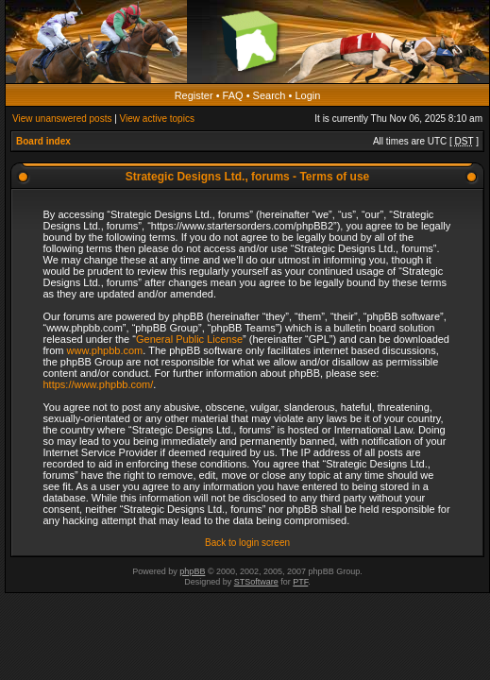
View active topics (157, 118)
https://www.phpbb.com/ (98, 384)
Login (307, 95)
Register (194, 95)
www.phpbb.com (105, 350)
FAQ (233, 95)
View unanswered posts (61, 118)
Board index (43, 141)
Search (269, 95)
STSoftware (256, 581)
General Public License (189, 339)
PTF (300, 581)
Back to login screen (247, 542)
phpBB (192, 571)
